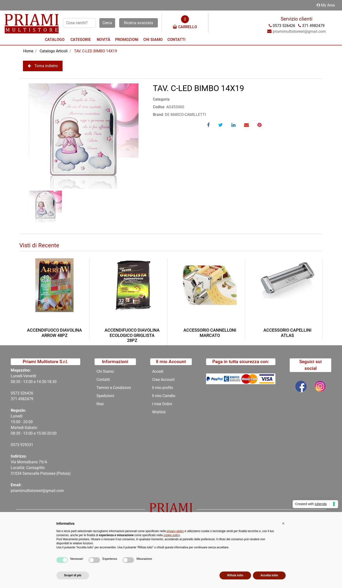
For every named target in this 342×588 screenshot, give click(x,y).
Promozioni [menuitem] (127, 39)
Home (28, 51)
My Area (326, 5)
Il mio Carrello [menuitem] (163, 396)
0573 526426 (22, 393)
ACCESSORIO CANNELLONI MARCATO (209, 333)
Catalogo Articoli (54, 51)
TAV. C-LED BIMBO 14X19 (95, 51)
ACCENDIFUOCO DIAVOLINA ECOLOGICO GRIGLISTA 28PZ (132, 335)
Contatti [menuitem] (176, 39)
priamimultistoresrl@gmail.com (37, 490)
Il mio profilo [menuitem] (162, 387)
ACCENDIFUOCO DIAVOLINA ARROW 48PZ (54, 333)
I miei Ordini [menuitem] (162, 404)
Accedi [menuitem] (157, 371)
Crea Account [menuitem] (163, 379)
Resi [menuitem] (100, 404)
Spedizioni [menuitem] (105, 396)
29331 (27, 444)
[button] (107, 23)
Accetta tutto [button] (269, 575)
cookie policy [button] (171, 535)
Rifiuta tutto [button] (235, 575)
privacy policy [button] (175, 531)
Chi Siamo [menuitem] (153, 39)
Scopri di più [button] (72, 575)
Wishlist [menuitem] (159, 412)
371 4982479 (22, 399)
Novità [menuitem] (103, 39)
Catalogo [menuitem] (54, 39)
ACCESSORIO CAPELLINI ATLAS (287, 333)
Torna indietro (43, 66)
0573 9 (16, 444)
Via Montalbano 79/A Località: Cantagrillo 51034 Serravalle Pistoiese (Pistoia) (41, 468)
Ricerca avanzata (138, 23)
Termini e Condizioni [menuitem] (113, 387)
